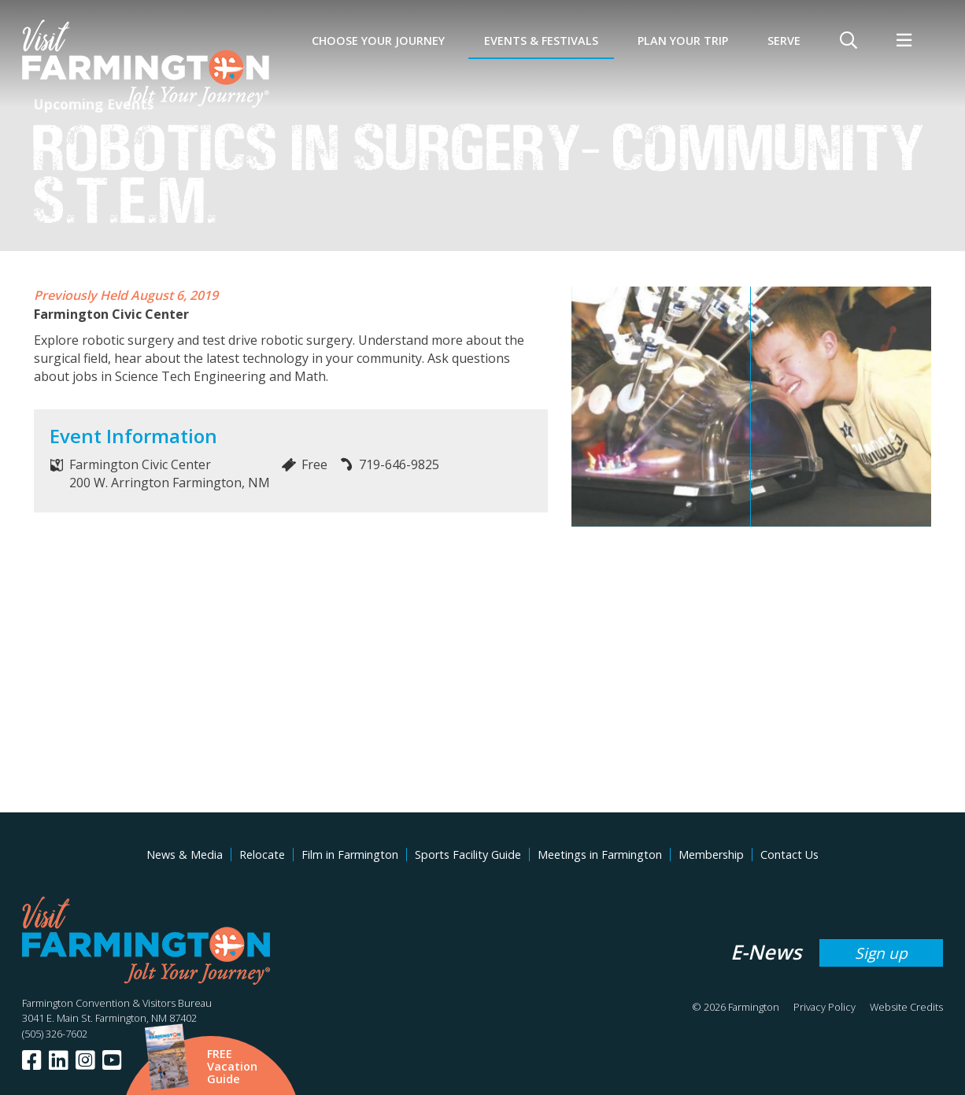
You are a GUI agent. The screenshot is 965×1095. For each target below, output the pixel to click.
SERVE (783, 40)
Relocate (262, 854)
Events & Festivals (541, 40)
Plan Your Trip (683, 40)
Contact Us (789, 854)
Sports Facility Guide (468, 854)
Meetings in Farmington (600, 854)
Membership (711, 854)
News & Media (184, 854)
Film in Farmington (349, 854)
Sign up (881, 953)
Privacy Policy (824, 1007)
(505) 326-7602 (54, 1034)
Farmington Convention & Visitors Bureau (117, 1003)
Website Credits (906, 1007)
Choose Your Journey (378, 40)
